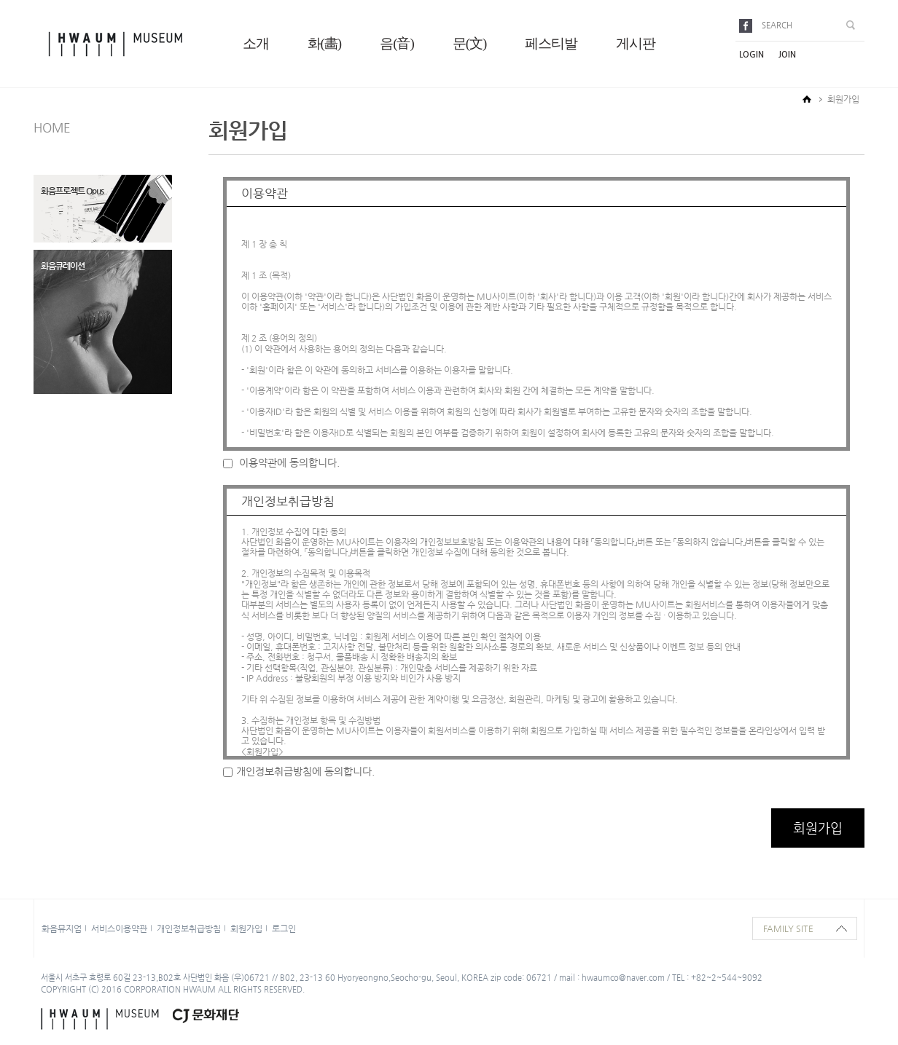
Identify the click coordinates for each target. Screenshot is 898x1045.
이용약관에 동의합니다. (281, 462)
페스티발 (551, 43)
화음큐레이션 (63, 266)
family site (788, 928)
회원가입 (246, 928)
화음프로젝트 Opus (72, 191)
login (751, 54)
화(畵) (325, 43)
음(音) (397, 43)
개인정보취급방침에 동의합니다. (299, 771)
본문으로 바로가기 (0, 0)
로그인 (284, 928)
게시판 (635, 43)
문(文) (470, 43)
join (787, 54)
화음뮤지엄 (62, 928)
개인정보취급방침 (189, 928)
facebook (748, 26)
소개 (256, 43)
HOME (52, 128)
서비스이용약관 (119, 928)
